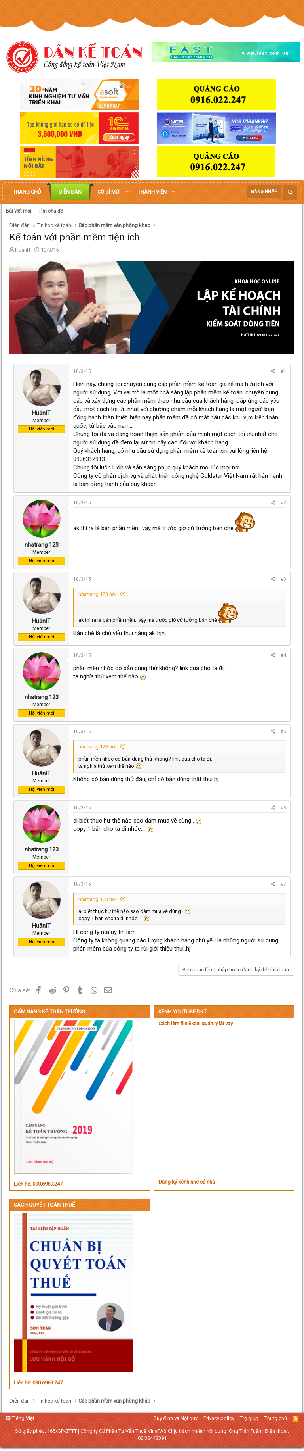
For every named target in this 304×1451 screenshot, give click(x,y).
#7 (283, 884)
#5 (283, 731)
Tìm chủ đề (50, 211)
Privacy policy (218, 1418)
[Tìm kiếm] (290, 192)
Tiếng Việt (20, 1418)
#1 (283, 371)
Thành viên (152, 192)
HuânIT (23, 250)
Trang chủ (27, 192)
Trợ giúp (249, 1418)
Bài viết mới (18, 211)
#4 (283, 655)
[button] (127, 192)
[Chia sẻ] (273, 371)
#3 (283, 579)
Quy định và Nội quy (175, 1418)
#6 (283, 808)
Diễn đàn (70, 192)
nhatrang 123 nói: (98, 594)
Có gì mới (108, 192)
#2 (283, 502)
